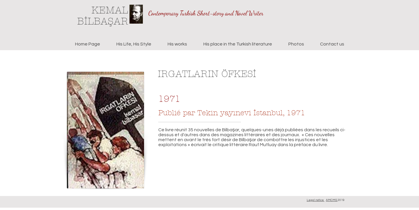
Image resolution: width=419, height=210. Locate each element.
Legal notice (315, 200)
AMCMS (332, 200)
